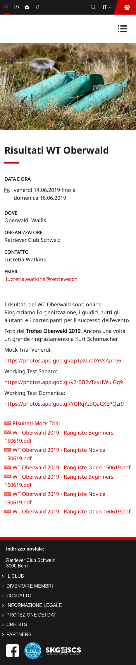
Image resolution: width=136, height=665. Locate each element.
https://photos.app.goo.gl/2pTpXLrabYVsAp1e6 (62, 360)
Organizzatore (23, 232)
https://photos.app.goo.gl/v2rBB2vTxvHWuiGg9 (63, 382)
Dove (10, 213)
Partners (19, 634)
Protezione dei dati (32, 614)
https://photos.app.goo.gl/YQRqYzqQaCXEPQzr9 (64, 403)
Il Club (15, 576)
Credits (16, 624)
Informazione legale (34, 605)
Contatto (16, 252)
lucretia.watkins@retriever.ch (41, 278)
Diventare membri (29, 586)
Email (11, 272)
